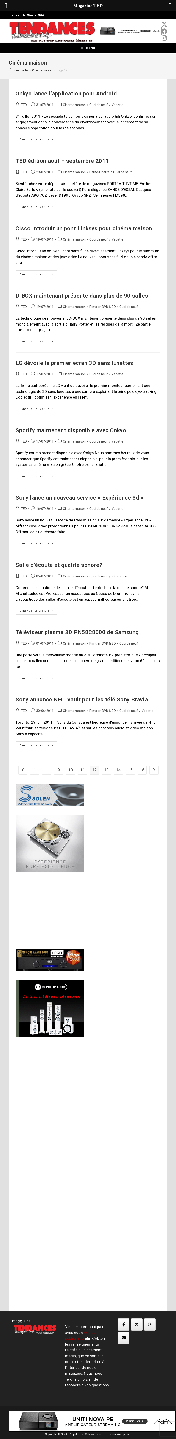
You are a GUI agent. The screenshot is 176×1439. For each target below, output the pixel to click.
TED (24, 105)
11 (82, 770)
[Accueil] (10, 70)
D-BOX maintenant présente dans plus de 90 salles (82, 296)
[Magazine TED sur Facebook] (123, 1324)
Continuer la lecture (38, 140)
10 (70, 770)
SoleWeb (90, 1434)
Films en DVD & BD (102, 307)
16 (142, 770)
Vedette (117, 105)
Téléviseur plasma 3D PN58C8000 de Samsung (77, 632)
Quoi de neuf (98, 105)
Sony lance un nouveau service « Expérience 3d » (79, 497)
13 (106, 770)
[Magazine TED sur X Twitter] (137, 1324)
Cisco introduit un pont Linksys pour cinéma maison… (86, 228)
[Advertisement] (50, 910)
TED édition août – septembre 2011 (62, 161)
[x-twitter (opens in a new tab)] (164, 24)
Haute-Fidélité (99, 172)
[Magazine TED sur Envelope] (123, 1338)
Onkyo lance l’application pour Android (66, 93)
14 (118, 770)
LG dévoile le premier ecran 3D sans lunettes (74, 363)
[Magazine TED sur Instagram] (150, 1324)
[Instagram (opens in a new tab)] (164, 38)
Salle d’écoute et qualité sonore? (59, 565)
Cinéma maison (74, 105)
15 (130, 770)
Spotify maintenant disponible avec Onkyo (71, 430)
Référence (119, 576)
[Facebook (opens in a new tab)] (164, 31)
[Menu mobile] (88, 48)
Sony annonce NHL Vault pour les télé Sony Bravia (82, 699)
